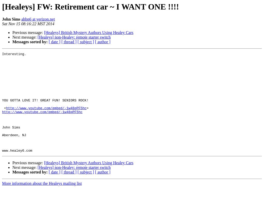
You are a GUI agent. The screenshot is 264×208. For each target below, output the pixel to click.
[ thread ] (69, 42)
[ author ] (103, 42)
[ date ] (54, 42)
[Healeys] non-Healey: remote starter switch (74, 37)
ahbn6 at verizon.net (38, 19)
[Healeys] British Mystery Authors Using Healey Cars (89, 32)
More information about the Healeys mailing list (42, 203)
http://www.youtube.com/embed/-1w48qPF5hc (46, 119)
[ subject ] (86, 42)
